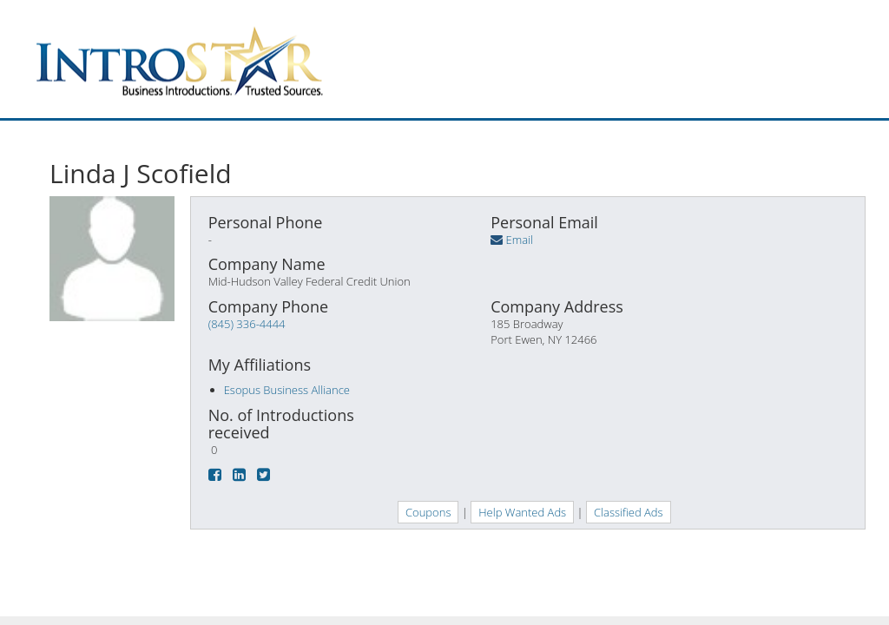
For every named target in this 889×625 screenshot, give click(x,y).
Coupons (428, 512)
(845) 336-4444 (247, 324)
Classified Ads (628, 512)
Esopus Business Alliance (287, 390)
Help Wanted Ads (522, 512)
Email (519, 239)
